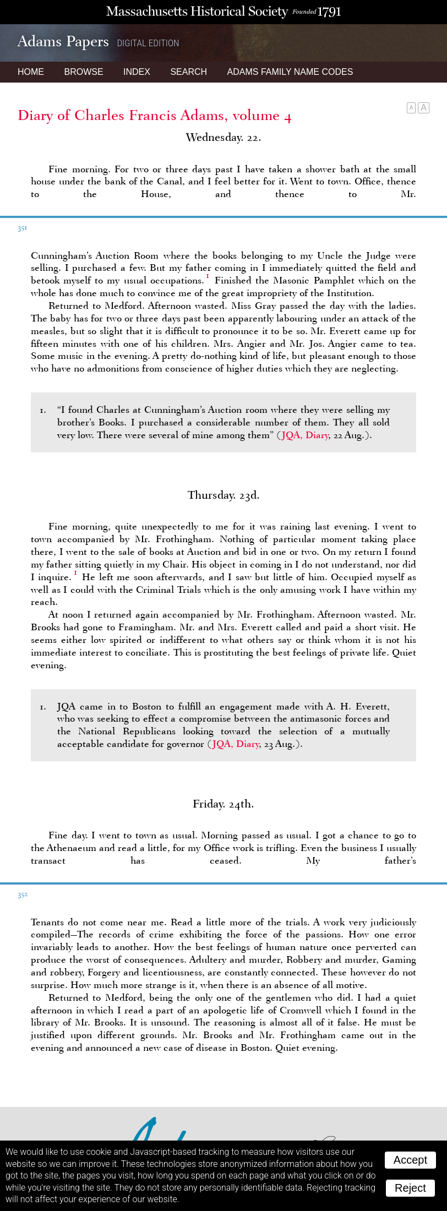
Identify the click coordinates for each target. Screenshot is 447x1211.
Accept (410, 1160)
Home (31, 72)
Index (136, 72)
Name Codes (290, 72)
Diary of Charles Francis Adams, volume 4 (155, 115)
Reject (410, 1188)
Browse (83, 72)
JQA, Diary (305, 435)
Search (188, 72)
